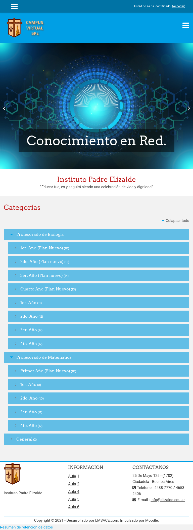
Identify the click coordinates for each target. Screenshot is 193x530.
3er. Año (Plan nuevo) (41, 275)
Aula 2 (73, 484)
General (24, 439)
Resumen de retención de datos (26, 527)
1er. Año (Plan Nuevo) (41, 247)
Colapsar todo (177, 220)
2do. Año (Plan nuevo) (42, 261)
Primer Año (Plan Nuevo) (45, 370)
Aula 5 (73, 499)
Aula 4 (73, 491)
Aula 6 (73, 507)
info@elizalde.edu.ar (168, 500)
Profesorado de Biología (40, 234)
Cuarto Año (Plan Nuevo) (45, 288)
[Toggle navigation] (185, 25)
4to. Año (28, 343)
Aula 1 (73, 476)
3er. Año (28, 329)
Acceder (178, 6)
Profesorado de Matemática (44, 357)
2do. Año (29, 316)
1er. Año (28, 302)
